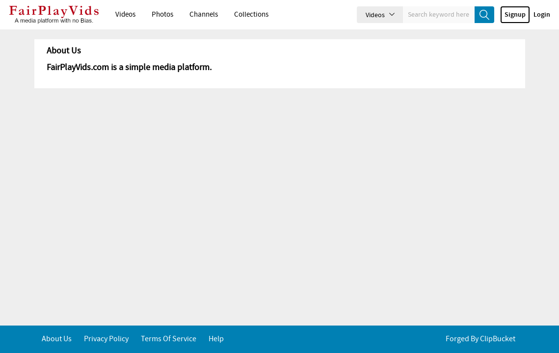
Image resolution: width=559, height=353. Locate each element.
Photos (162, 15)
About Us (57, 339)
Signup (515, 14)
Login (541, 14)
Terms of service (168, 339)
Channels (203, 15)
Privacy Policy (106, 339)
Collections (251, 15)
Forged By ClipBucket (480, 339)
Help (216, 339)
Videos (125, 15)
